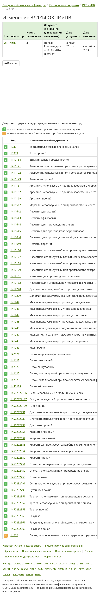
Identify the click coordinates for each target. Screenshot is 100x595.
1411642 (15, 211)
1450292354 (17, 451)
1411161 (15, 185)
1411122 (15, 172)
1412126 (15, 250)
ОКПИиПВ (10, 43)
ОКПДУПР (18, 574)
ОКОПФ (63, 563)
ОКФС (33, 569)
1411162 (15, 192)
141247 (14, 334)
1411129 (15, 179)
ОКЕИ (80, 563)
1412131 (15, 276)
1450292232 (17, 419)
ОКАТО (88, 563)
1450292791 (17, 483)
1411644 (15, 224)
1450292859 (17, 509)
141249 (14, 347)
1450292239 (17, 425)
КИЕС (38, 574)
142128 (14, 380)
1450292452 (17, 470)
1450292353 (17, 444)
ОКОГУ (15, 569)
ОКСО (53, 563)
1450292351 (17, 432)
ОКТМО (38, 563)
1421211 (15, 354)
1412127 (15, 257)
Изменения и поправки (68, 551)
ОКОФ (28, 563)
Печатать (11, 63)
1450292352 (17, 438)
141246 (14, 328)
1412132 (15, 282)
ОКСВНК (62, 569)
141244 (14, 315)
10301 (14, 147)
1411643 (15, 218)
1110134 (15, 159)
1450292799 (17, 490)
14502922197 (18, 399)
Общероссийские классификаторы (22, 545)
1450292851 (17, 496)
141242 (14, 302)
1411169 (15, 198)
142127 (14, 373)
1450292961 (17, 522)
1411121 (15, 166)
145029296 (17, 516)
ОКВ (40, 569)
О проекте (90, 551)
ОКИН (6, 569)
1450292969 (17, 529)
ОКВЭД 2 (18, 563)
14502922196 (18, 393)
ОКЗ (46, 563)
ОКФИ (29, 574)
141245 (14, 321)
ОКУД (72, 563)
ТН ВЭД (7, 574)
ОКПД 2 (7, 563)
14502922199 (18, 406)
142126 (14, 367)
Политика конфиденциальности (22, 556)
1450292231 (17, 412)
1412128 (15, 263)
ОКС (88, 569)
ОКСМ (24, 569)
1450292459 (17, 477)
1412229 (15, 296)
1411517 (15, 205)
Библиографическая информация (63, 545)
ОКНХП (72, 569)
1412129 (15, 270)
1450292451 (17, 464)
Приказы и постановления (36, 551)
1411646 (15, 237)
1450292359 (17, 457)
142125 (14, 360)
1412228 (15, 289)
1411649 (15, 244)
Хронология (11, 551)
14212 (14, 535)
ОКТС (81, 569)
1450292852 (17, 503)
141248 (14, 341)
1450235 (15, 386)
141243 (14, 309)
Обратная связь (53, 556)
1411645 (15, 231)
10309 (14, 153)
